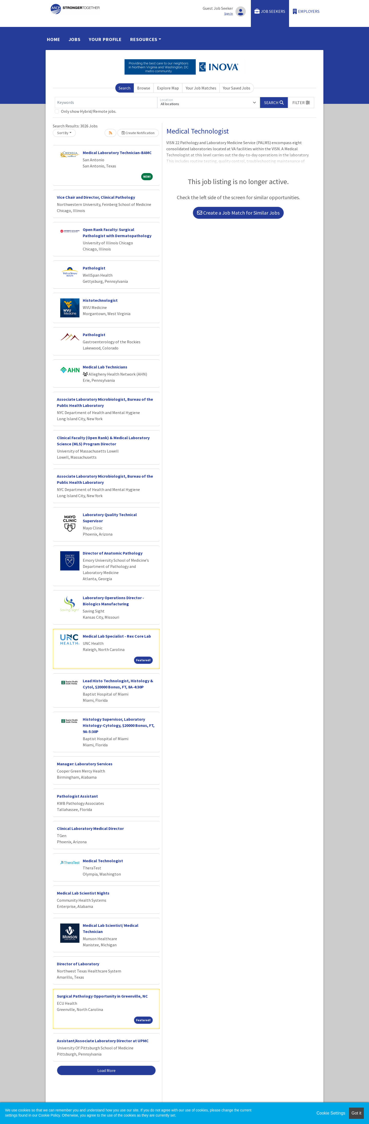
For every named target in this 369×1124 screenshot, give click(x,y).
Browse (143, 88)
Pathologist (94, 267)
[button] (301, 102)
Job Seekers (269, 11)
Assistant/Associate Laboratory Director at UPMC (103, 1040)
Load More (106, 1070)
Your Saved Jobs (236, 88)
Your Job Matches (201, 88)
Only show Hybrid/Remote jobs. (88, 111)
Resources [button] (143, 39)
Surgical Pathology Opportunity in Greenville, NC (102, 996)
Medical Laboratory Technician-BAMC (117, 152)
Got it (356, 1113)
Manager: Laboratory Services (84, 763)
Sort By (62, 133)
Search (124, 88)
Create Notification (138, 133)
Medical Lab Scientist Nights (83, 893)
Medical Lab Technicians (105, 366)
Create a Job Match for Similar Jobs (238, 212)
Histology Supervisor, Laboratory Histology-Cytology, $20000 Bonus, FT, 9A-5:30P (119, 725)
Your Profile (105, 39)
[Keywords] (106, 102)
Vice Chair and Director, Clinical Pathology (96, 197)
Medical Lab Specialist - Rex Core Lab (117, 636)
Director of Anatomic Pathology (112, 553)
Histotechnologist (100, 300)
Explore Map (168, 88)
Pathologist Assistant (77, 796)
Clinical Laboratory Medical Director (90, 828)
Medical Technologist (103, 860)
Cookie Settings (330, 1113)
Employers (306, 11)
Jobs (75, 39)
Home (53, 39)
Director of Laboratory (78, 963)
